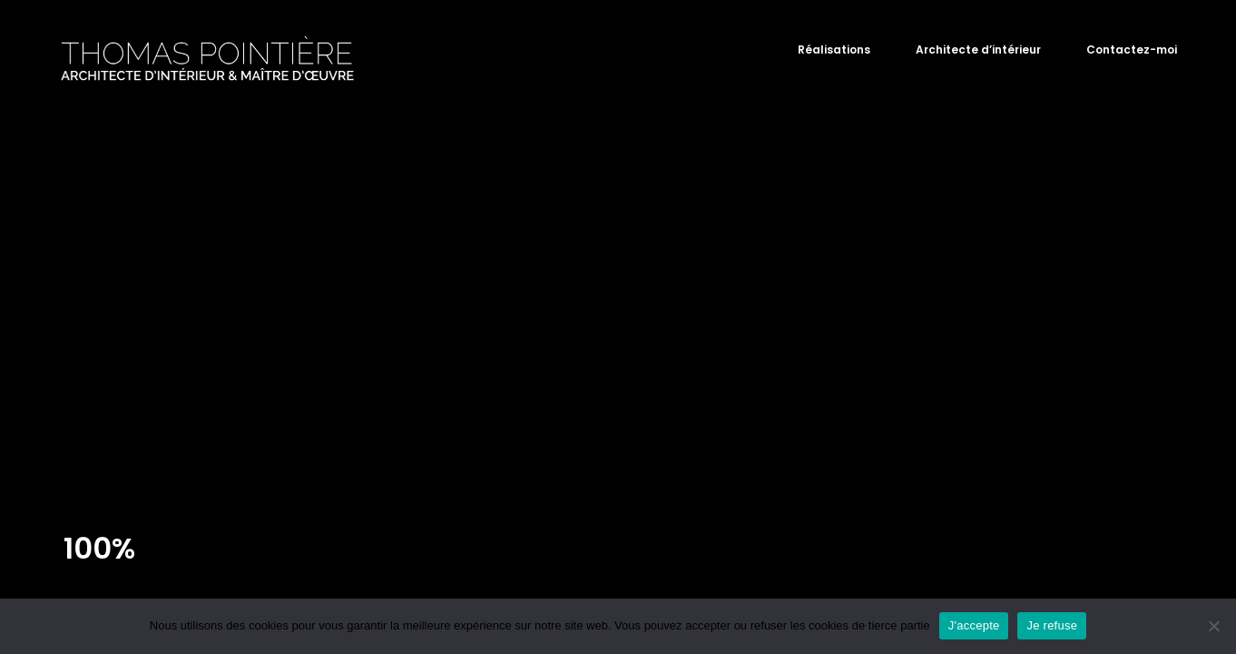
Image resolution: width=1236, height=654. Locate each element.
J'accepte (974, 625)
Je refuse (1051, 625)
